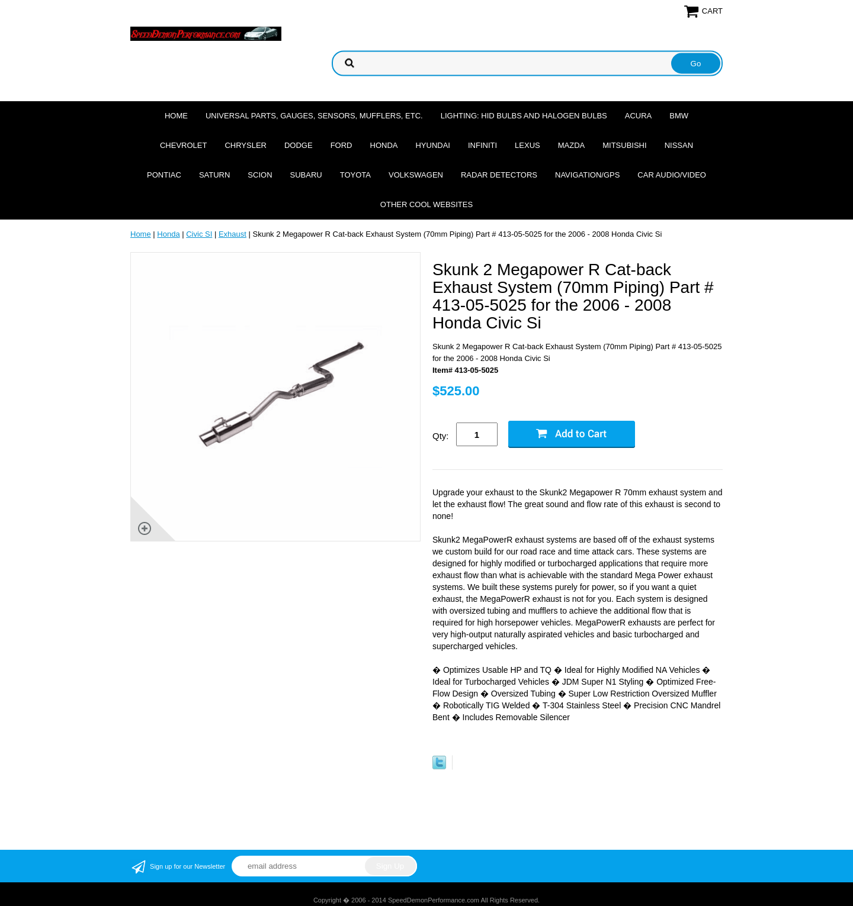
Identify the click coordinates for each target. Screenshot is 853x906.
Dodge (298, 145)
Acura (638, 115)
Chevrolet (183, 145)
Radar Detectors (499, 174)
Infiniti (482, 145)
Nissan (679, 145)
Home (176, 115)
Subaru (306, 174)
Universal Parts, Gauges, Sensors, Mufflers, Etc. (314, 115)
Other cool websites (426, 204)
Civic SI (199, 234)
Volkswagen (416, 174)
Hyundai (432, 145)
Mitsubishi (624, 145)
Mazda (571, 145)
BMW (678, 115)
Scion (260, 174)
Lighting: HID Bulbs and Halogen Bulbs (524, 115)
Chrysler (246, 145)
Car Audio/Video (671, 174)
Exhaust (232, 234)
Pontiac (164, 174)
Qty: (440, 436)
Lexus (527, 145)
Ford (341, 145)
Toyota (355, 174)
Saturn (214, 174)
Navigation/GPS (587, 174)
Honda (384, 145)
